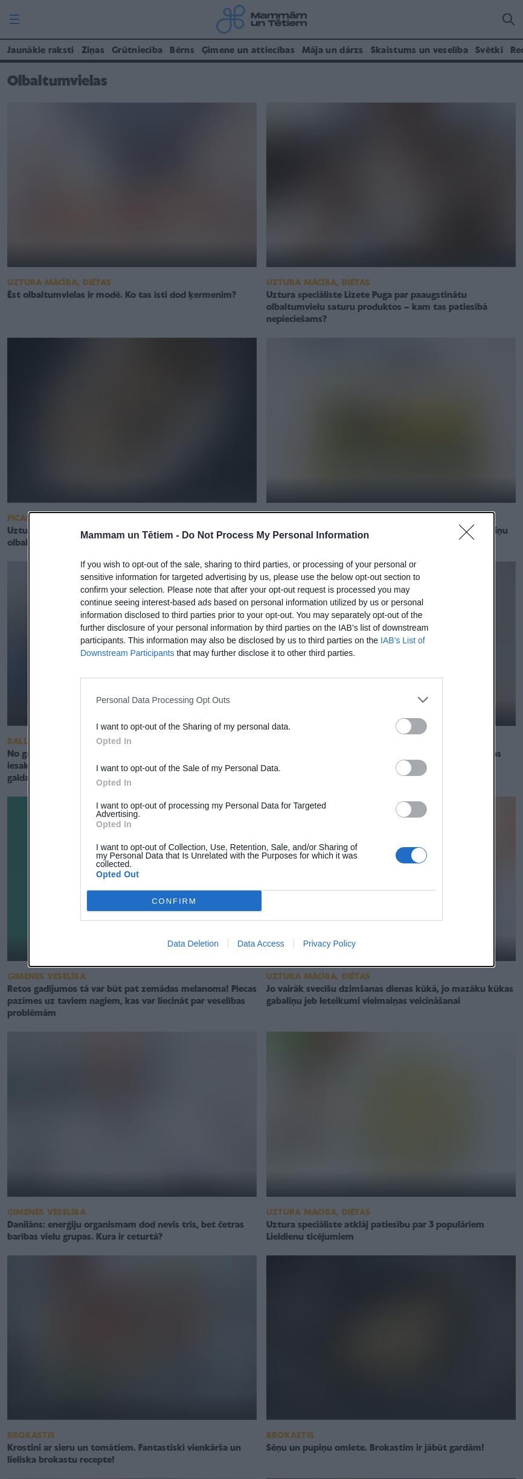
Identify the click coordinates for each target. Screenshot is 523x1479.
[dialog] (261, 739)
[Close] (470, 536)
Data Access (260, 943)
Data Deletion (193, 943)
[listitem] (261, 699)
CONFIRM (174, 901)
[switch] (411, 726)
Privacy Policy (329, 943)
